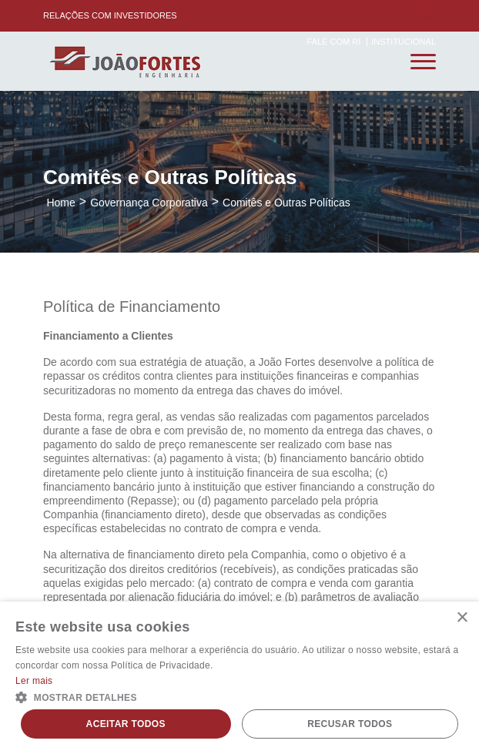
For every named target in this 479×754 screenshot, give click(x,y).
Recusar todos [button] (349, 724)
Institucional (403, 41)
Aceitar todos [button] (126, 724)
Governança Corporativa (149, 202)
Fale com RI (335, 41)
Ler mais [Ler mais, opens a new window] (33, 680)
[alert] (239, 678)
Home (60, 202)
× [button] (461, 618)
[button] (239, 696)
